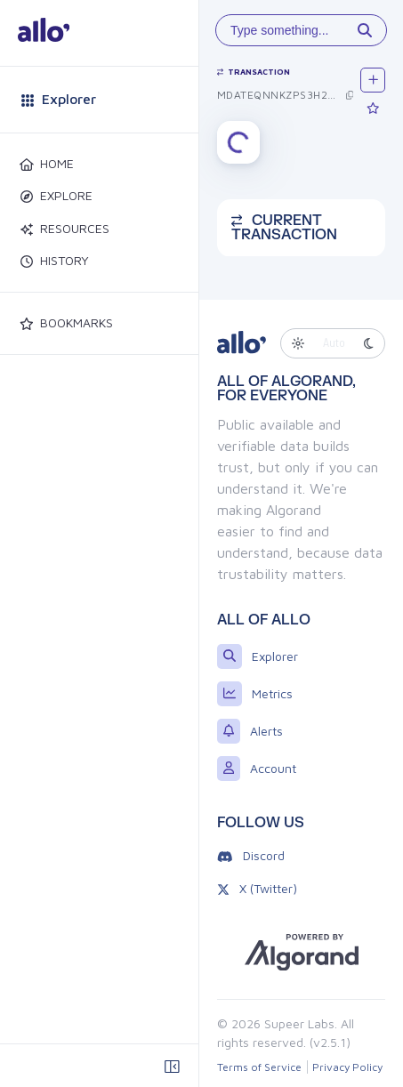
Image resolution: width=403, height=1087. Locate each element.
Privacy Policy (347, 1067)
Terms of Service (259, 1067)
